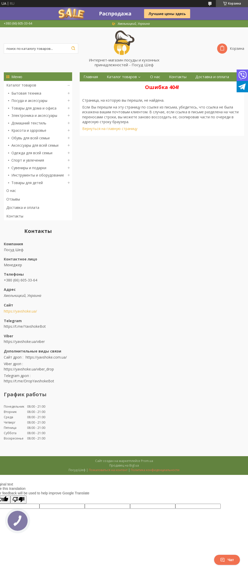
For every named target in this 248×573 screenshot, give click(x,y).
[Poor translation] (18, 499)
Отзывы (13, 199)
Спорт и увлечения (27, 160)
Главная (91, 77)
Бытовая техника (26, 93)
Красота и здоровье (28, 130)
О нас (11, 190)
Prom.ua (147, 461)
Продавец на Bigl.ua (124, 465)
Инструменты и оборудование (37, 175)
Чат (227, 560)
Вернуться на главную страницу (109, 128)
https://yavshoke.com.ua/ (46, 357)
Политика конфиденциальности (155, 470)
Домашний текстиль (28, 123)
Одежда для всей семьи (31, 152)
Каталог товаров (21, 85)
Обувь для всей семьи (30, 138)
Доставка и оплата (22, 207)
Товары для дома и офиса (33, 108)
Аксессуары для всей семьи (34, 145)
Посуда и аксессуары (29, 100)
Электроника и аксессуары (34, 115)
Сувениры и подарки (28, 167)
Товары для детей (27, 182)
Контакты (14, 216)
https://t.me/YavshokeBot (25, 326)
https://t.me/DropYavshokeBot (29, 381)
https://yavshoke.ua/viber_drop (29, 369)
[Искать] (73, 48)
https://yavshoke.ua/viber (24, 341)
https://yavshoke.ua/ (20, 311)
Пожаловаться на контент (108, 470)
